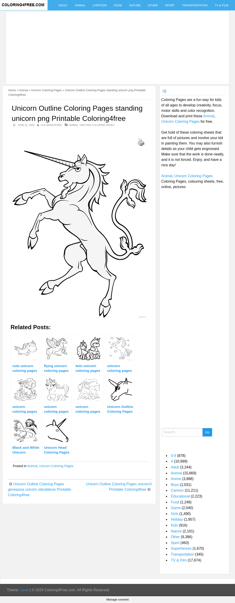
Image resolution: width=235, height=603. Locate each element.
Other (153, 5)
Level (24, 590)
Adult (63, 5)
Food (118, 5)
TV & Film (221, 5)
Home (12, 90)
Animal (80, 5)
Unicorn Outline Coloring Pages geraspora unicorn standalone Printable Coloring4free (39, 489)
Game (176, 508)
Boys (175, 485)
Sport (170, 5)
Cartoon (100, 5)
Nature (135, 5)
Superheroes (181, 548)
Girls (174, 514)
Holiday (177, 519)
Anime (176, 479)
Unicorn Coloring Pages (46, 90)
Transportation (195, 5)
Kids (174, 525)
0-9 (173, 456)
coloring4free (51, 125)
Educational (180, 496)
